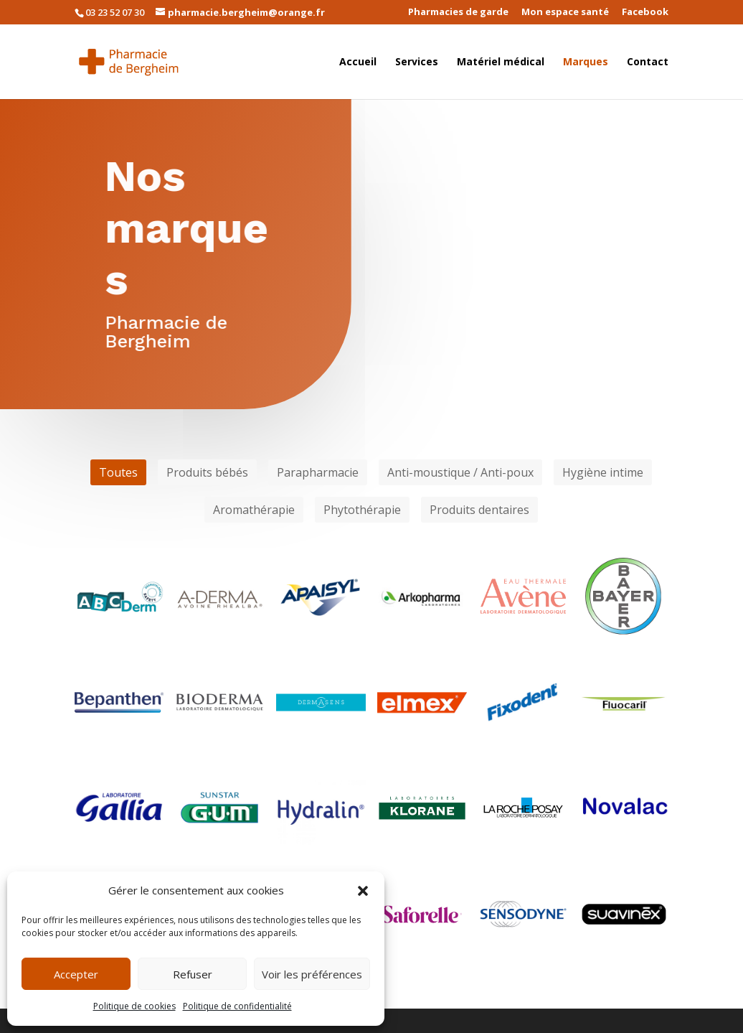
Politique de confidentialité (237, 1006)
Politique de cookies (134, 1006)
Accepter (76, 974)
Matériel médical (500, 62)
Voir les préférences (312, 974)
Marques (585, 62)
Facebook (645, 12)
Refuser (192, 974)
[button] (363, 891)
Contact (647, 62)
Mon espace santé (565, 12)
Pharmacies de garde (458, 12)
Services (416, 62)
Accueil (358, 62)
